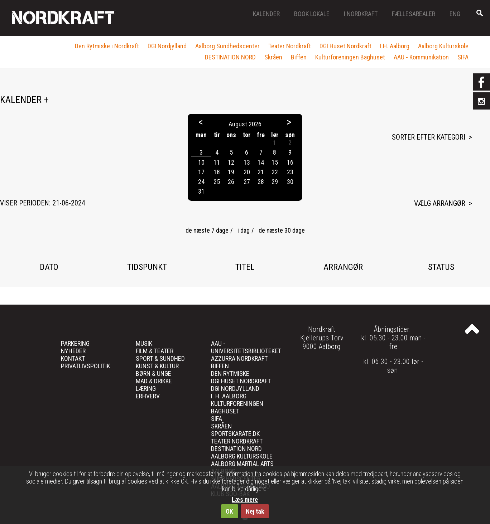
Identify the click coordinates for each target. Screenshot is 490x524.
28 (261, 181)
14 (261, 162)
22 (275, 172)
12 (231, 162)
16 (290, 162)
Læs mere (245, 499)
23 (290, 172)
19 (231, 172)
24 (201, 181)
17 (201, 172)
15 (275, 162)
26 (231, 181)
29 (275, 181)
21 (261, 172)
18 (216, 172)
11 (216, 162)
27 (247, 181)
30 (290, 181)
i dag (243, 230)
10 (201, 162)
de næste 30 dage (282, 230)
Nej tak (255, 511)
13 (247, 162)
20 (247, 172)
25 (216, 181)
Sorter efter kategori (428, 137)
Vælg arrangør (439, 203)
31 (201, 191)
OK (229, 511)
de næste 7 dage (207, 230)
